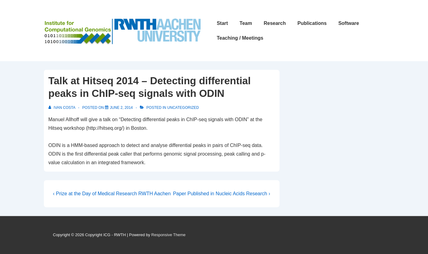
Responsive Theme (168, 234)
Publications (312, 23)
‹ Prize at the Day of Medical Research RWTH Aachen (112, 193)
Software (348, 23)
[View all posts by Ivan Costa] (62, 107)
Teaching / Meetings (240, 38)
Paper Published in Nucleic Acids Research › (221, 193)
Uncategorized (183, 107)
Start (222, 23)
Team (246, 23)
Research (275, 23)
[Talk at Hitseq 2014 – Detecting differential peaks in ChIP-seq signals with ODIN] (121, 107)
